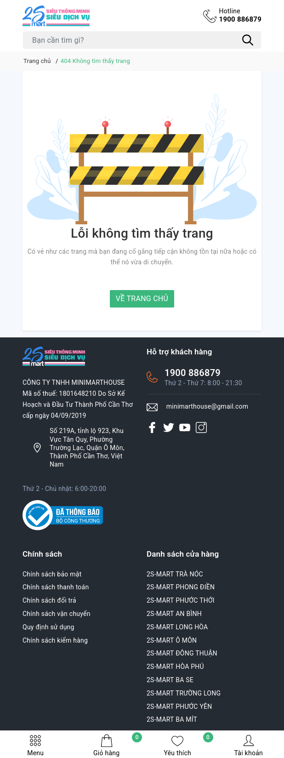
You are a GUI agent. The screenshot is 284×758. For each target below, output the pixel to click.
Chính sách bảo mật (52, 574)
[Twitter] (168, 427)
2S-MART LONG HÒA (177, 627)
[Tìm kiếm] (248, 40)
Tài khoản (248, 745)
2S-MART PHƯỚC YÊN (179, 706)
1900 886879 (240, 15)
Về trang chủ (142, 298)
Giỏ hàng (117, 745)
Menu (35, 745)
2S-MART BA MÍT (172, 719)
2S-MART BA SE (170, 680)
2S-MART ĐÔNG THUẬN (182, 653)
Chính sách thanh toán (56, 587)
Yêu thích (188, 745)
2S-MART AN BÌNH (174, 613)
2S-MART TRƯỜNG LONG (184, 693)
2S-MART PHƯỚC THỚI (181, 600)
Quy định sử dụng (48, 627)
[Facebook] (152, 427)
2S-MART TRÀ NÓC (175, 574)
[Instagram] (201, 427)
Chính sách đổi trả (49, 600)
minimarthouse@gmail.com (207, 406)
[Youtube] (184, 427)
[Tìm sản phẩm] (142, 40)
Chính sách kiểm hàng (55, 640)
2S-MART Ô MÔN (172, 640)
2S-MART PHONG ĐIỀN (181, 587)
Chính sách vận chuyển (57, 613)
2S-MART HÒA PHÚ (175, 666)
